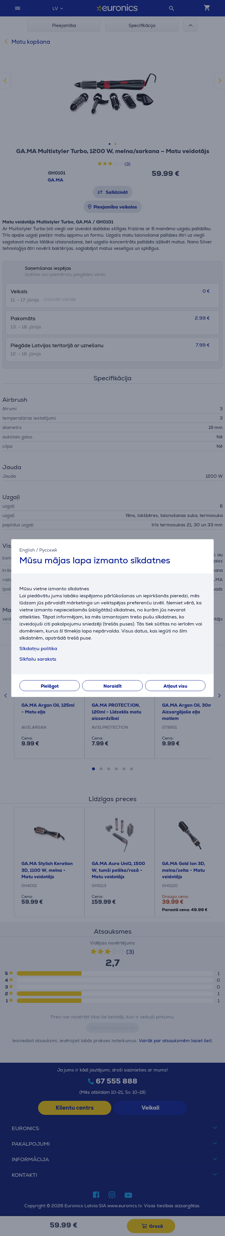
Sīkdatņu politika (38, 648)
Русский (48, 549)
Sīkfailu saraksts (37, 659)
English (27, 549)
